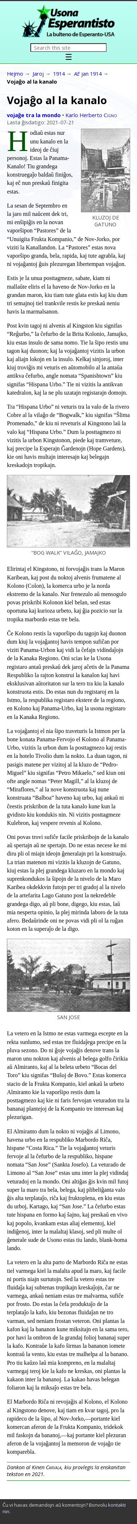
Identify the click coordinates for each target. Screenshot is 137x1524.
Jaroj (38, 73)
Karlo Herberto (91, 115)
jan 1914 (88, 73)
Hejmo (15, 73)
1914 (59, 73)
